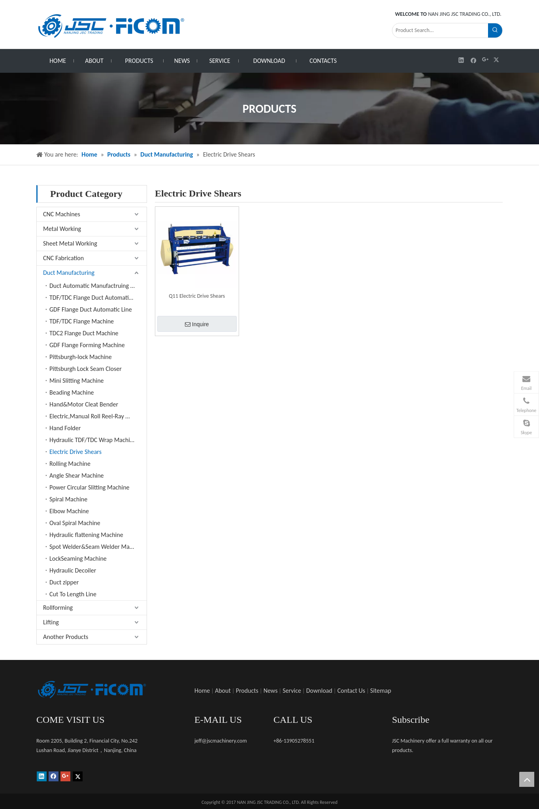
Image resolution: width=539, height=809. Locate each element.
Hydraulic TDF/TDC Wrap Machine (92, 440)
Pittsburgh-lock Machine (80, 357)
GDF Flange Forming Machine (87, 345)
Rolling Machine (69, 463)
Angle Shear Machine (76, 475)
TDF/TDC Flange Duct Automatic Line (96, 297)
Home (202, 690)
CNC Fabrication (63, 258)
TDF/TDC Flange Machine (81, 321)
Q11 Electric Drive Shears (197, 296)
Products (247, 690)
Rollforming (58, 607)
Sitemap (380, 690)
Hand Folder (65, 428)
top (526, 779)
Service (292, 690)
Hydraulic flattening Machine (86, 535)
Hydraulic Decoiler (72, 570)
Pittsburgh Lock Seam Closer (85, 368)
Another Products (65, 637)
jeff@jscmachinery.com (220, 740)
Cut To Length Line (72, 594)
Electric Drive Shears (75, 452)
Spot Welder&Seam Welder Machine (96, 546)
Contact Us (351, 690)
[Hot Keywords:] (495, 30)
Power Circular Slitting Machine (89, 487)
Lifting (51, 622)
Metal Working (62, 228)
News (271, 690)
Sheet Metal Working (70, 243)
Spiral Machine (68, 499)
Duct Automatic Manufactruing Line (95, 285)
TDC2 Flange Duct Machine (84, 333)
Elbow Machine (69, 511)
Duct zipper (64, 582)
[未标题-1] (91, 689)
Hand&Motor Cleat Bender (83, 404)
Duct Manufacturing (68, 272)
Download (319, 690)
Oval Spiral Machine (74, 523)
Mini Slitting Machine (76, 380)
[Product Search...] (440, 30)
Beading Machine (71, 392)
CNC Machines (61, 214)
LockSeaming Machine (78, 558)
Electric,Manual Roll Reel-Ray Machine (98, 416)
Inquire (197, 324)
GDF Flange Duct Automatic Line (90, 309)
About (223, 690)
